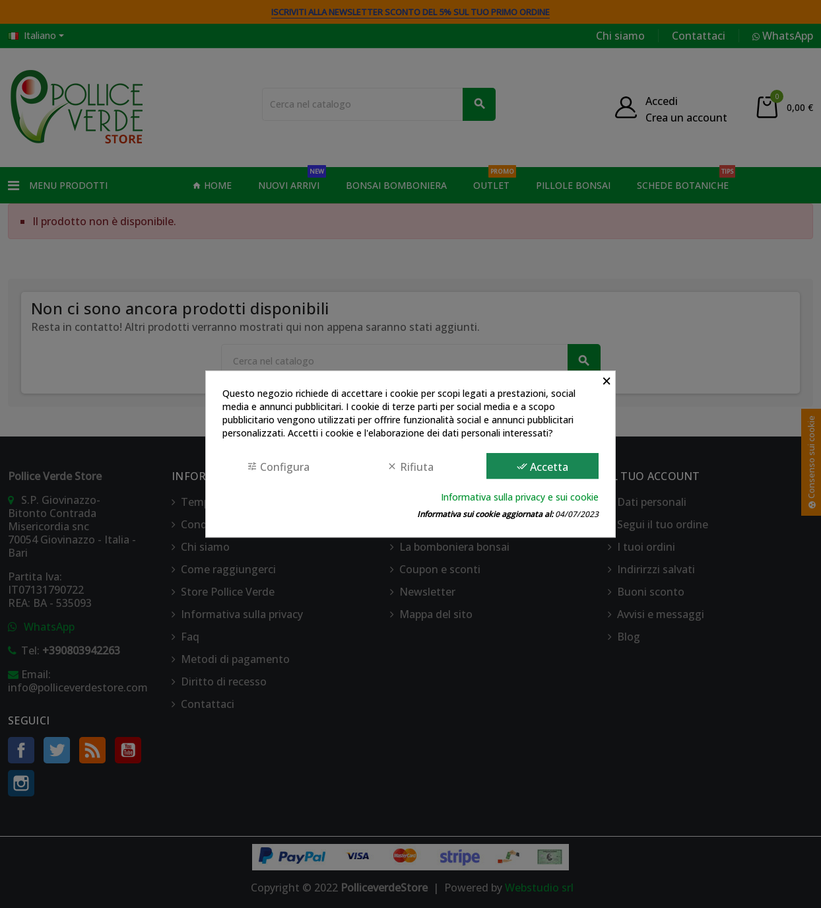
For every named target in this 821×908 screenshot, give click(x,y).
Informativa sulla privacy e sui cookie (520, 497)
